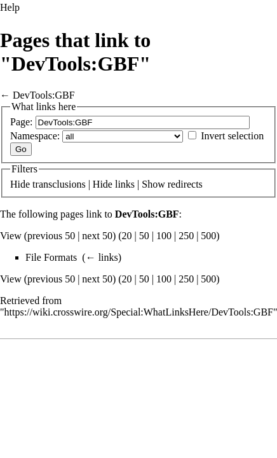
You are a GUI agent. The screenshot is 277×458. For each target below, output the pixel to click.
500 (208, 235)
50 (144, 235)
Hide (20, 184)
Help (10, 7)
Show (153, 184)
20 (127, 235)
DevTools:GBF (44, 95)
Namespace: (35, 135)
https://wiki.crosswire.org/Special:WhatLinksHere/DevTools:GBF (138, 312)
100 (164, 235)
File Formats (51, 257)
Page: (21, 121)
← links (102, 257)
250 (186, 235)
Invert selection (232, 135)
